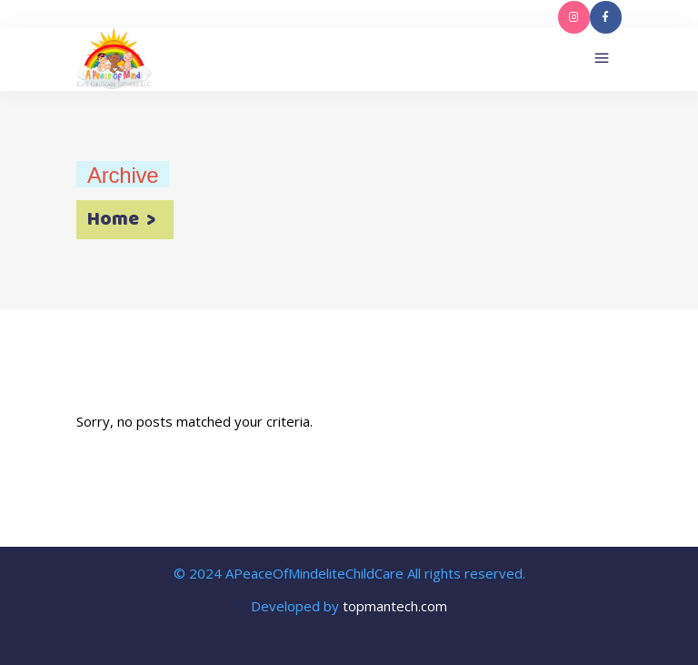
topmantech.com (395, 606)
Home (113, 220)
